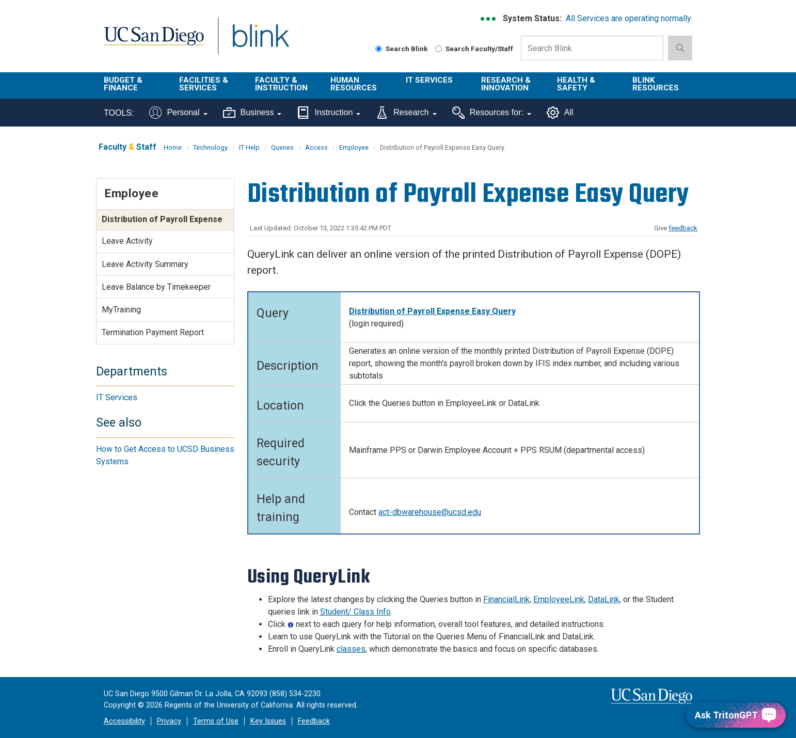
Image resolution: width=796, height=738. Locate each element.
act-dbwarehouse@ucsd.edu (429, 512)
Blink (260, 42)
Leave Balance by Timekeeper (156, 287)
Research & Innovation (506, 83)
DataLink (603, 599)
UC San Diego (153, 42)
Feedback (314, 721)
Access (316, 147)
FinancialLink (506, 599)
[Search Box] (592, 48)
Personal (178, 112)
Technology (210, 147)
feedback (682, 228)
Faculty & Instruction (281, 83)
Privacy (169, 721)
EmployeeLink (558, 599)
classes (351, 649)
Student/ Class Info (355, 612)
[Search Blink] (378, 48)
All (560, 112)
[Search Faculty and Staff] (438, 48)
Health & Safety (576, 83)
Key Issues (268, 721)
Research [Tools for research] (406, 112)
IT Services (429, 80)
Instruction (328, 112)
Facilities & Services (203, 83)
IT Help (249, 147)
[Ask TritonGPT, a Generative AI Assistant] (736, 715)
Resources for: (491, 112)
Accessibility (124, 721)
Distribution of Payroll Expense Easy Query (432, 311)
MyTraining (121, 310)
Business (252, 112)
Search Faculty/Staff (474, 48)
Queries (282, 147)
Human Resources (353, 83)
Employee (354, 147)
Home (173, 147)
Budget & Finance (123, 83)
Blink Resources (655, 83)
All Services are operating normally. (629, 18)
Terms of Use (215, 721)
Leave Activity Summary (145, 264)
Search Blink (401, 48)
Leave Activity (127, 241)
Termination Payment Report (153, 332)
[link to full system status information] (489, 18)
